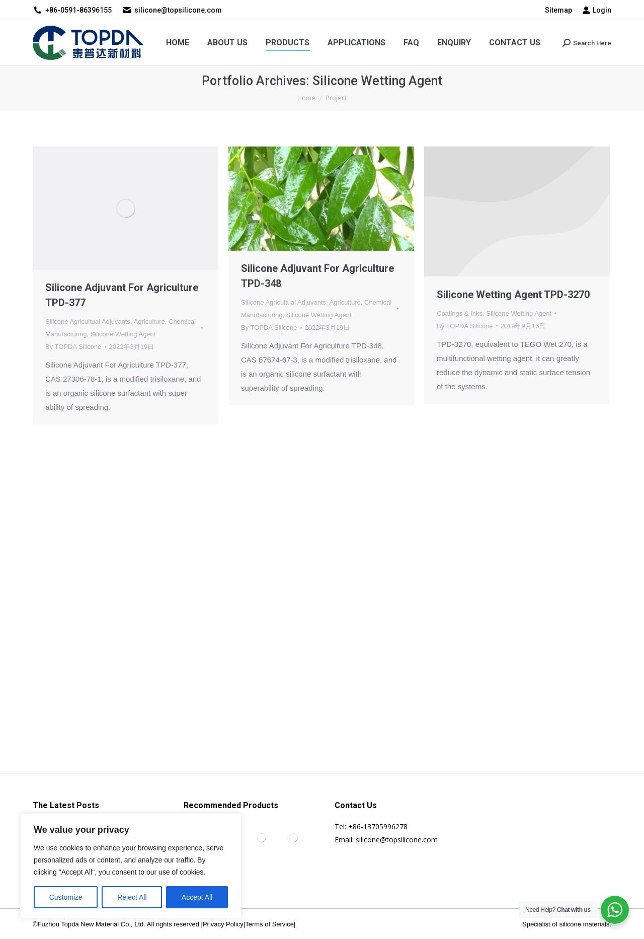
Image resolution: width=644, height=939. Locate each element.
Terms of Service (269, 924)
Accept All (197, 897)
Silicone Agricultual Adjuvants (87, 321)
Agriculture (149, 321)
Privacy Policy (223, 924)
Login (596, 10)
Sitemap (558, 10)
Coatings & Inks (459, 313)
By (73, 346)
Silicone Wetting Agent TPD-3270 (513, 294)
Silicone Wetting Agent (123, 334)
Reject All (131, 897)
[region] (131, 866)
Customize (66, 897)
